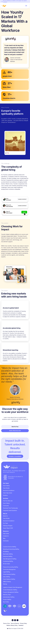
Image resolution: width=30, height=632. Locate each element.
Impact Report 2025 (8, 528)
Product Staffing (7, 599)
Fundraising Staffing (8, 561)
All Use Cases (6, 563)
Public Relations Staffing (9, 579)
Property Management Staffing (10, 592)
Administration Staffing (8, 597)
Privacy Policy (23, 623)
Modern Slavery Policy (12, 625)
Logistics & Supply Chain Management (12, 587)
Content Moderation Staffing (10, 589)
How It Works (6, 485)
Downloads (6, 540)
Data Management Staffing (9, 558)
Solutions (5, 495)
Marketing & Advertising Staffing (11, 549)
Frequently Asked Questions (10, 510)
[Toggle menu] (26, 6)
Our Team (5, 523)
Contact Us (6, 536)
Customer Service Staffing (9, 546)
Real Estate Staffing (8, 554)
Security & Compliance (8, 490)
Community (6, 505)
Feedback (21, 625)
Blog (4, 538)
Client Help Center (7, 493)
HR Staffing (6, 551)
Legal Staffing (6, 572)
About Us (5, 516)
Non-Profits (6, 602)
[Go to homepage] (15, 467)
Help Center (6, 533)
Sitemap (5, 584)
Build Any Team (7, 594)
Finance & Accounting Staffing (10, 567)
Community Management (9, 569)
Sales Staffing (6, 576)
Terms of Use (6, 623)
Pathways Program (7, 525)
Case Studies (6, 488)
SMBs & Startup (7, 581)
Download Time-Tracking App (10, 508)
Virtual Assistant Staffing (9, 574)
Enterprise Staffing (7, 556)
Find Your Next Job (8, 500)
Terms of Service (15, 623)
